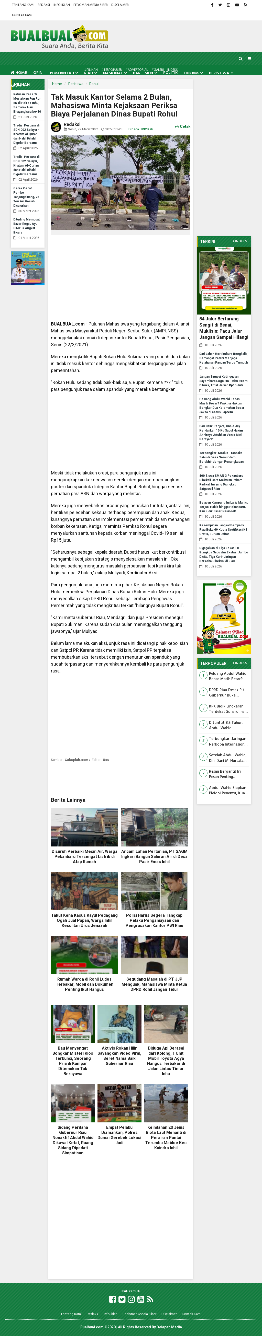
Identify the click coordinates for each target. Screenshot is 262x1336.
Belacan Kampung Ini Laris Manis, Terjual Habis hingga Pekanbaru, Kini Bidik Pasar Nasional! (223, 507)
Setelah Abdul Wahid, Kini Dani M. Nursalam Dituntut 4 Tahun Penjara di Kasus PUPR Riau (228, 758)
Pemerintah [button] (62, 73)
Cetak (182, 126)
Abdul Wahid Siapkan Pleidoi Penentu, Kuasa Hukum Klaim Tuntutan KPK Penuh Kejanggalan (228, 790)
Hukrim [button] (191, 73)
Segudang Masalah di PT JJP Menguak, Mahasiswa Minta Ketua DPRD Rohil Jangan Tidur (154, 984)
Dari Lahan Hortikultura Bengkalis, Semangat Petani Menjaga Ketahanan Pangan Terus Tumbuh (223, 358)
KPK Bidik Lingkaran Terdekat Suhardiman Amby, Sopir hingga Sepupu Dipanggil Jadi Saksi (228, 709)
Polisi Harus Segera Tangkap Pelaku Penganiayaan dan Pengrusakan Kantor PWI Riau (154, 920)
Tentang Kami (23, 5)
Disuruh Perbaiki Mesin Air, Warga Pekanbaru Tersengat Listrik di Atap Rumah (84, 856)
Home (19, 72)
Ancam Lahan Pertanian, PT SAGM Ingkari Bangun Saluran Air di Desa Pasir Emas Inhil (154, 856)
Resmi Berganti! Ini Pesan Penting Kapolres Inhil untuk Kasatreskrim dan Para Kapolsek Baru (228, 774)
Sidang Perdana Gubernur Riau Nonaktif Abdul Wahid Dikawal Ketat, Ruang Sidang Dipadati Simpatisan (72, 1140)
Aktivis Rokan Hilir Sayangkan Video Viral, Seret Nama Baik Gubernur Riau (119, 1056)
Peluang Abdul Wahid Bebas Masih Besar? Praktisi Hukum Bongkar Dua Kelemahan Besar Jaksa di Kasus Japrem (228, 676)
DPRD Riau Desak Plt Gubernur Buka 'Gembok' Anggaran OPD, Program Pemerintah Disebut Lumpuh (226, 693)
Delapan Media (169, 1327)
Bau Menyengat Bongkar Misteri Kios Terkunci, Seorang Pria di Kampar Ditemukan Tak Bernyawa (72, 1061)
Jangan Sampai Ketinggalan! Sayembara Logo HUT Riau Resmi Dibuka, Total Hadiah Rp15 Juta (223, 381)
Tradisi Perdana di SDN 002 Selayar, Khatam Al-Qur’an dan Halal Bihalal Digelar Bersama (26, 165)
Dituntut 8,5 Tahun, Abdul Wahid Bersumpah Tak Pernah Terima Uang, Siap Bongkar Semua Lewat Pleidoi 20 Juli (228, 725)
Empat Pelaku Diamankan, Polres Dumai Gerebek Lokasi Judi (119, 1135)
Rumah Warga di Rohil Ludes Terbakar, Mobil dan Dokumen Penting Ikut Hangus (84, 984)
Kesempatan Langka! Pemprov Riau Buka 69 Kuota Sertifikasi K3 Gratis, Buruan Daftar (223, 530)
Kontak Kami (22, 15)
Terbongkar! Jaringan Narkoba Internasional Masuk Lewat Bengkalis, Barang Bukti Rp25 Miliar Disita (228, 741)
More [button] (16, 86)
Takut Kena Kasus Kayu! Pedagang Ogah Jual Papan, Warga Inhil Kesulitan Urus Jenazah (84, 920)
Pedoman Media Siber (90, 5)
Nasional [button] (113, 73)
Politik (170, 72)
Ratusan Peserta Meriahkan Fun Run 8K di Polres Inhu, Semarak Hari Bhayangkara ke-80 (27, 102)
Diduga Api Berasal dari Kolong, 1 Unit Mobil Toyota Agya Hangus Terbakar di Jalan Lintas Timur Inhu (166, 1061)
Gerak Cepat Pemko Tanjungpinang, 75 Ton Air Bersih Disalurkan (26, 197)
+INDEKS (240, 241)
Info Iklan (61, 5)
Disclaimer (120, 5)
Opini (38, 72)
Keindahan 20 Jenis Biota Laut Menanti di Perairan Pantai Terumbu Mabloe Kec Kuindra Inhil (166, 1137)
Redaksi (44, 5)
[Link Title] (112, 1299)
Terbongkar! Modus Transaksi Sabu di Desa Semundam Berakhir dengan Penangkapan (221, 457)
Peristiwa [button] (219, 73)
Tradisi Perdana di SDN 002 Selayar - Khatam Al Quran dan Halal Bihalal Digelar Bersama (26, 134)
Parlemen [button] (143, 73)
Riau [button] (88, 73)
